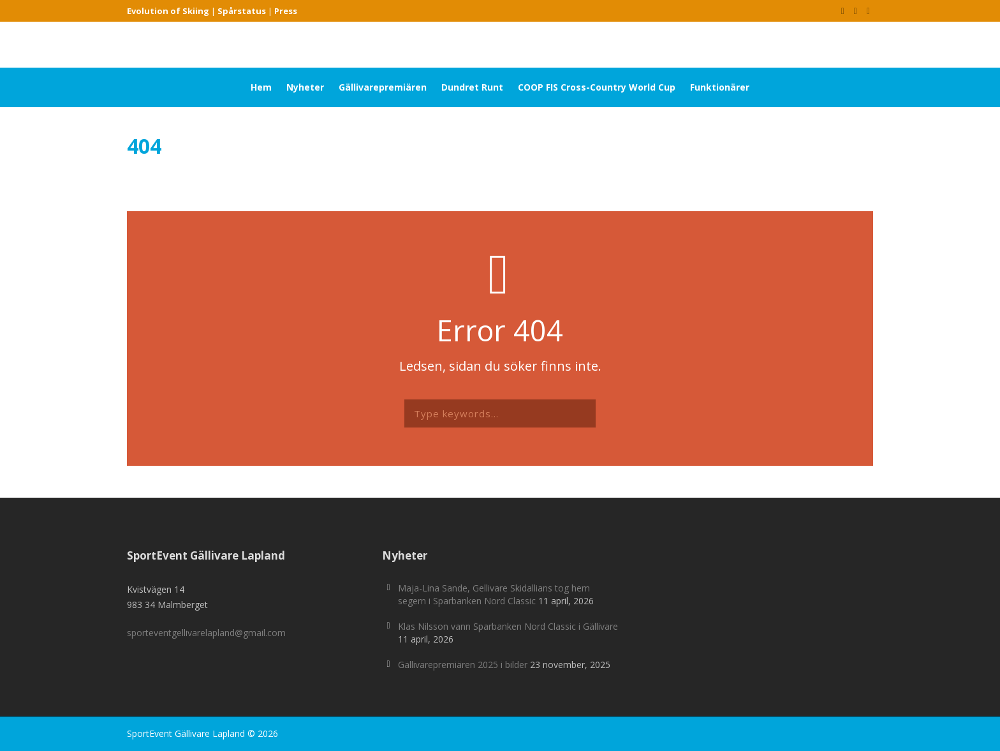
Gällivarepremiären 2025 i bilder (462, 664)
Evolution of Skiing (168, 11)
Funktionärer (719, 87)
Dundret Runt (472, 87)
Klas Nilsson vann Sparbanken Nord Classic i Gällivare (508, 626)
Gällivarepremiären (383, 87)
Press (285, 11)
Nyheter (305, 87)
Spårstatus (241, 11)
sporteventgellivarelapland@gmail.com (206, 633)
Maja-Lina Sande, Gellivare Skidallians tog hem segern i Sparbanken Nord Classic (494, 594)
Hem (261, 87)
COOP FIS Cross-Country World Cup (596, 87)
